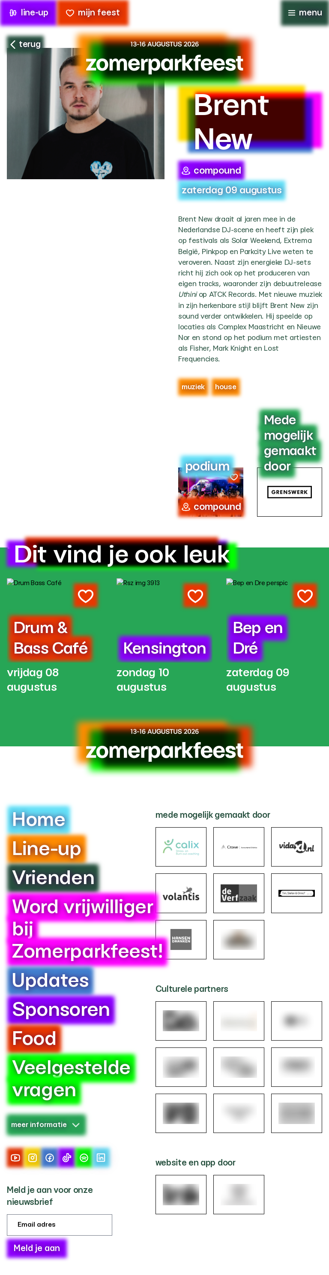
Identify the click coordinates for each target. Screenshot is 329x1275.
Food (34, 1039)
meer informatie (45, 1124)
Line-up (46, 849)
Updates (50, 981)
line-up (28, 13)
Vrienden (53, 878)
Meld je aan (37, 1248)
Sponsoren (61, 1010)
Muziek (193, 386)
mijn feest (93, 13)
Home (39, 820)
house (225, 386)
